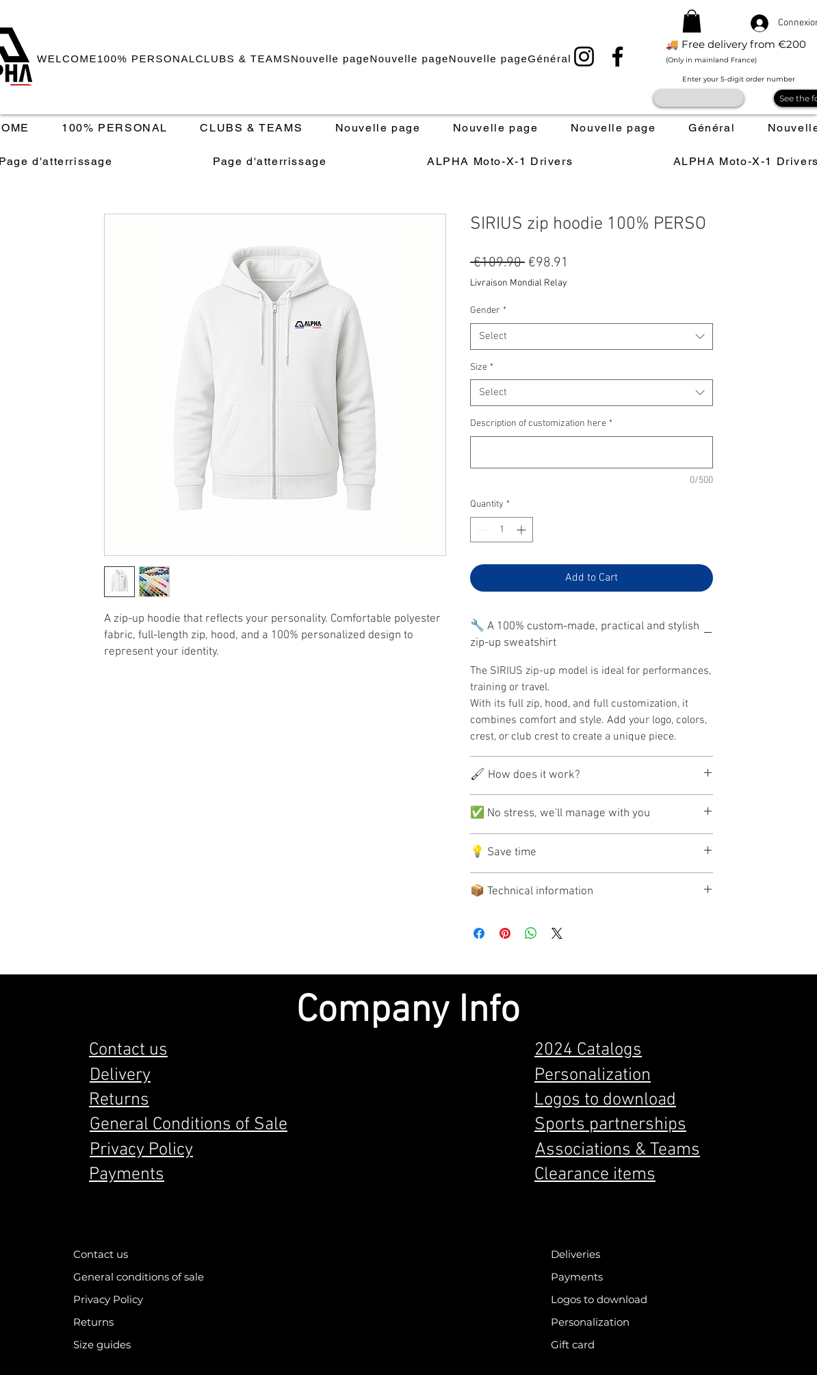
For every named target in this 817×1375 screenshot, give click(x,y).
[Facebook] (617, 56)
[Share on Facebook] (479, 933)
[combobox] (591, 336)
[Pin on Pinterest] (505, 933)
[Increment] (522, 530)
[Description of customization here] (591, 452)
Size (481, 367)
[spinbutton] (501, 530)
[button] (691, 21)
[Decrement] (480, 530)
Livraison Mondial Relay (518, 283)
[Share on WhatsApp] (531, 933)
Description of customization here (541, 423)
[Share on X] (557, 933)
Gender (488, 310)
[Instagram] (584, 56)
